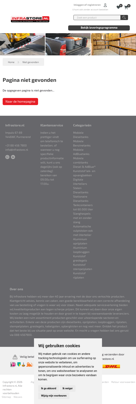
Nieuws (18, 396)
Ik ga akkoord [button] (48, 388)
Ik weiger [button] (68, 388)
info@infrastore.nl (16, 149)
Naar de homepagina (20, 101)
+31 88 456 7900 (16, 145)
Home (11, 62)
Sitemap (6, 396)
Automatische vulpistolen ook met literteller (83, 230)
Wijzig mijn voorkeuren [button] (54, 395)
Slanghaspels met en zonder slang (82, 218)
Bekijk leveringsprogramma (99, 27)
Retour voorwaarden (123, 381)
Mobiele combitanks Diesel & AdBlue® (84, 162)
